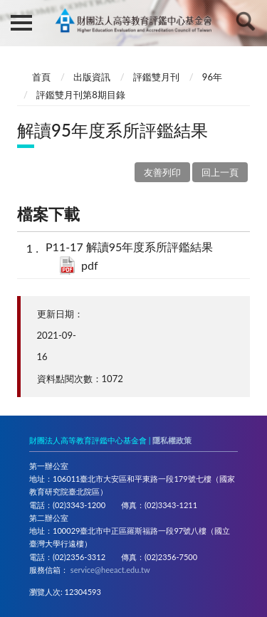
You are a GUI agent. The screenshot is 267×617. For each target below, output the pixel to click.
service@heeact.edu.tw (110, 569)
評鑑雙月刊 (156, 77)
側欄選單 (21, 23)
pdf (89, 265)
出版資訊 (91, 77)
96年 (212, 77)
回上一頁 (220, 172)
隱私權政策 (172, 440)
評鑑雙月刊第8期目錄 (80, 94)
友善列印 (162, 172)
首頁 (41, 77)
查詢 (245, 21)
